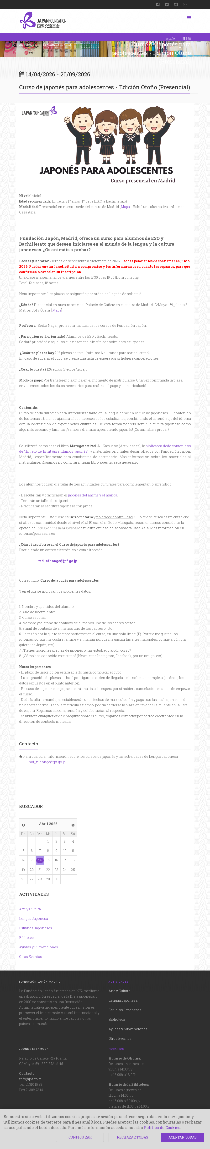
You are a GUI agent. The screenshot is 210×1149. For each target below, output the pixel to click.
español (170, 38)
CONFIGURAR (80, 1137)
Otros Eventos (30, 956)
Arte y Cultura (30, 909)
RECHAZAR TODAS (132, 1137)
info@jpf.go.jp (30, 1079)
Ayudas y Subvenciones (38, 947)
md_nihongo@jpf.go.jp (57, 561)
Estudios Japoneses (35, 928)
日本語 (186, 38)
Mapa (125, 206)
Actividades (28, 45)
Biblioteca (27, 937)
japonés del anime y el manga (92, 495)
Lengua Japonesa (33, 918)
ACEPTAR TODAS (182, 1137)
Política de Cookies (162, 1127)
